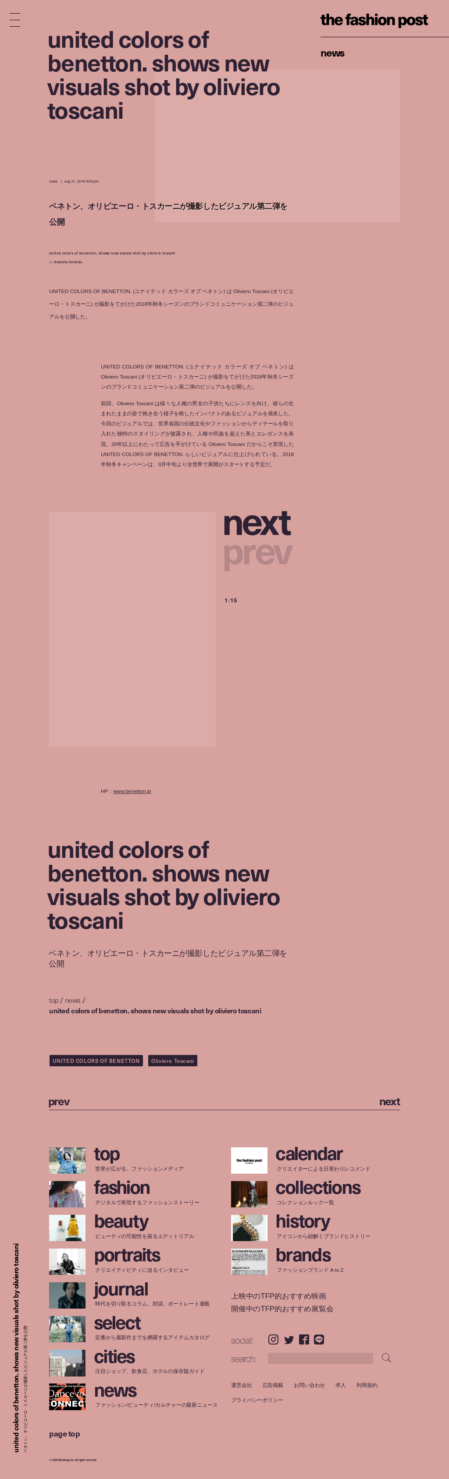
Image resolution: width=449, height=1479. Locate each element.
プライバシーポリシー (257, 1400)
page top (64, 1433)
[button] (259, 519)
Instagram (273, 1340)
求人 (340, 1385)
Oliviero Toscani (172, 1061)
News (333, 52)
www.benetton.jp (132, 791)
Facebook (304, 1340)
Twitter (289, 1340)
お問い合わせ (309, 1385)
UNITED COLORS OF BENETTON (96, 1061)
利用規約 (367, 1385)
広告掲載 (272, 1385)
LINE (319, 1340)
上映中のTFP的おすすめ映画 (278, 1296)
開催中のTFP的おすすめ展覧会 (282, 1309)
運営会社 (241, 1385)
